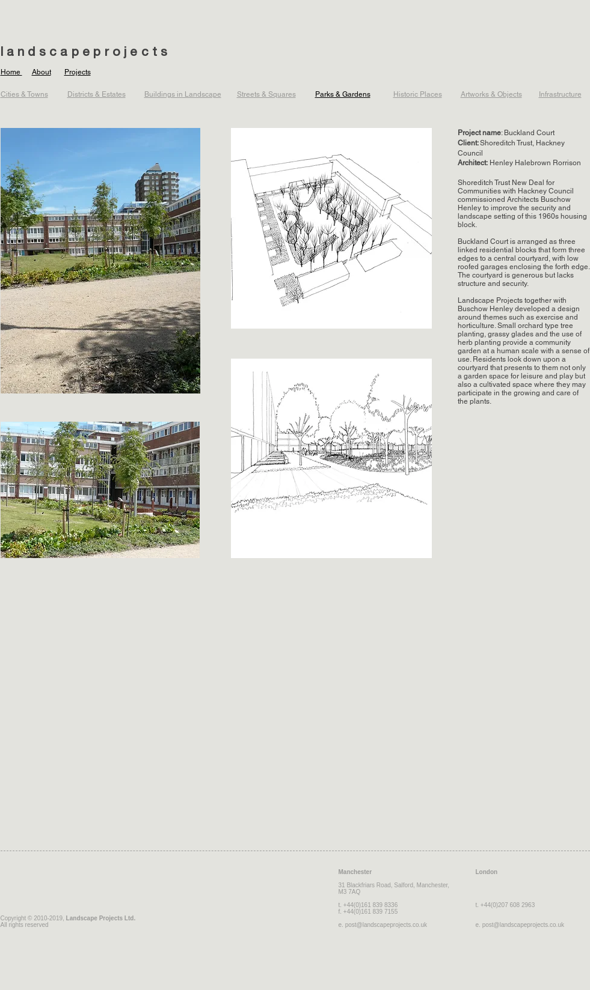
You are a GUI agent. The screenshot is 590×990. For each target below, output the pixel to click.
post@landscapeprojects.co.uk (386, 925)
